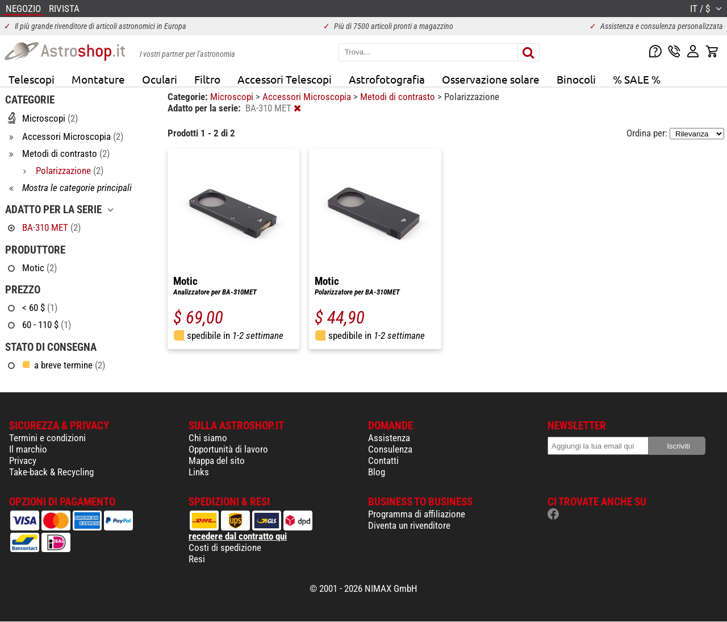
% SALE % (637, 79)
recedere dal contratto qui (238, 536)
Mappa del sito (217, 460)
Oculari (159, 79)
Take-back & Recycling (51, 472)
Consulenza (390, 449)
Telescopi (32, 79)
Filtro (207, 79)
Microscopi (233, 96)
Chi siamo (208, 437)
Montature (98, 79)
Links (199, 472)
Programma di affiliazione (416, 514)
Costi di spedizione (225, 547)
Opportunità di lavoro (228, 449)
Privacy (22, 460)
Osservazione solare (491, 79)
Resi (197, 559)
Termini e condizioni (47, 437)
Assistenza (389, 437)
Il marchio (28, 449)
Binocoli (576, 79)
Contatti (383, 460)
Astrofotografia (387, 79)
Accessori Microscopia (307, 96)
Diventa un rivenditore (409, 525)
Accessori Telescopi (284, 79)
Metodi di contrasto (398, 96)
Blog (376, 472)
